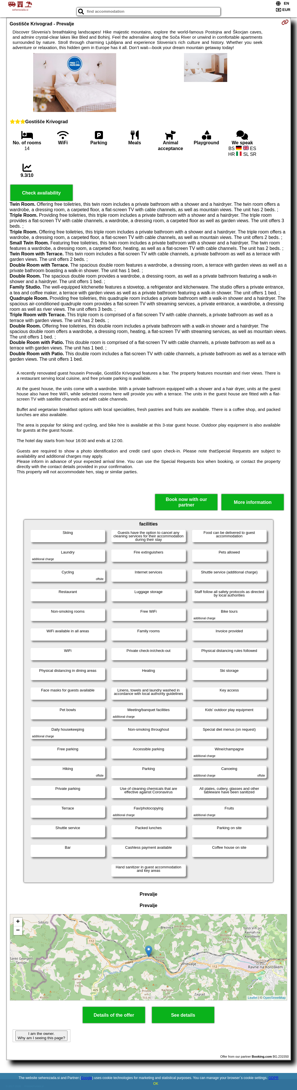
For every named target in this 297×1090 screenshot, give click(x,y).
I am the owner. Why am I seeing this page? (41, 1035)
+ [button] (18, 922)
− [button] (18, 930)
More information (253, 502)
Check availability (41, 192)
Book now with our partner (186, 502)
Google (86, 1078)
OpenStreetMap (274, 997)
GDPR (273, 1078)
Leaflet (252, 997)
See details (183, 1015)
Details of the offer (114, 1015)
